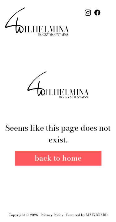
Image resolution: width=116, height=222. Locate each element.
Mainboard (97, 214)
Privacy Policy (52, 214)
